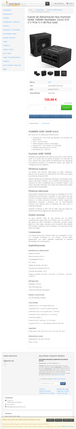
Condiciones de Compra (46, 393)
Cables (5, 41)
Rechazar (58, 420)
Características (34, 123)
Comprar (66, 107)
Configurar (50, 420)
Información (46, 123)
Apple (5, 69)
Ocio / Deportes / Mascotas (12, 65)
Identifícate (59, 3)
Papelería (6, 61)
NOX (49, 82)
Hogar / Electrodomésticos (11, 57)
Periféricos (6, 45)
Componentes (7, 14)
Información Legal (62, 389)
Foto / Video (7, 53)
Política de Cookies (67, 426)
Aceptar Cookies (68, 420)
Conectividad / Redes (10, 34)
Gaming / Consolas (9, 38)
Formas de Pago (62, 393)
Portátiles (6, 18)
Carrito (69, 3)
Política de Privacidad (60, 374)
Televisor (6, 26)
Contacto (42, 389)
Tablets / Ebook (8, 49)
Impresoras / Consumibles (11, 30)
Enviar (63, 383)
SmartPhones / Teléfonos (11, 22)
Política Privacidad (45, 391)
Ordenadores (7, 10)
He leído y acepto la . (53, 379)
